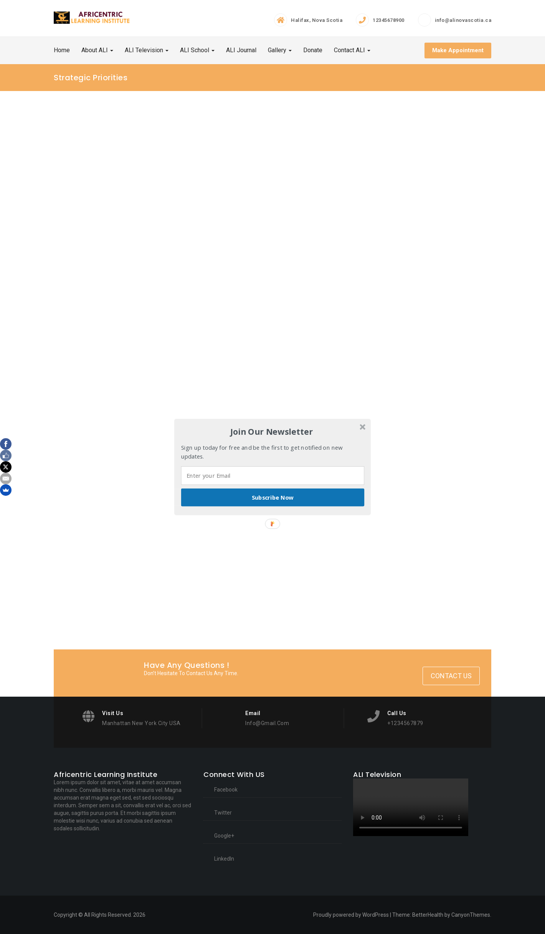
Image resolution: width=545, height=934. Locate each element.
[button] (271, 432)
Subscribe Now (273, 497)
